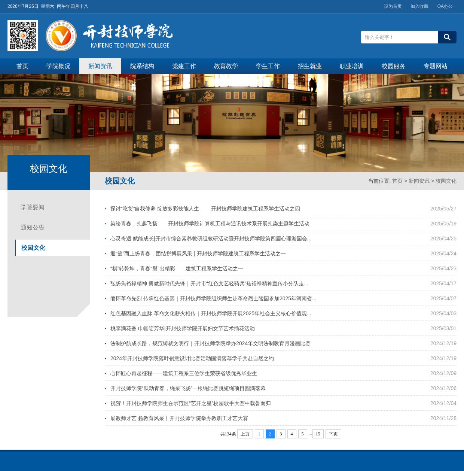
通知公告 (33, 227)
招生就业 (310, 66)
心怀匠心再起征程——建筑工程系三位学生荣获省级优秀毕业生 (183, 373)
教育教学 (226, 66)
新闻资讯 (100, 66)
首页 (22, 66)
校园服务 (394, 66)
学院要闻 (33, 207)
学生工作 (268, 66)
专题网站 (436, 66)
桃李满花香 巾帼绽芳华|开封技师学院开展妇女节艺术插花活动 (182, 328)
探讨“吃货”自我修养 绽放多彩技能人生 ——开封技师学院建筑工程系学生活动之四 (205, 209)
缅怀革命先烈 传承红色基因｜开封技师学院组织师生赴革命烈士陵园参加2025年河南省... (213, 298)
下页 (333, 434)
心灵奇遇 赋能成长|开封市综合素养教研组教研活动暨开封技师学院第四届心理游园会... (210, 238)
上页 (245, 434)
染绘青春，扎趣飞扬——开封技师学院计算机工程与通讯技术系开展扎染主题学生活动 (209, 224)
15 (318, 434)
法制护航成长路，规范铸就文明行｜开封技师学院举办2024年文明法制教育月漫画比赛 (210, 343)
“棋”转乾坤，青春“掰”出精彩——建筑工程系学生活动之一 (176, 268)
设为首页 (393, 6)
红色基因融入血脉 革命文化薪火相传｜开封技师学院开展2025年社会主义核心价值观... (210, 313)
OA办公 (445, 6)
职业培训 (352, 66)
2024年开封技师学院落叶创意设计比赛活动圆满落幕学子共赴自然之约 (192, 358)
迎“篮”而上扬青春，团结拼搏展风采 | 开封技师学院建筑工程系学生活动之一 (198, 253)
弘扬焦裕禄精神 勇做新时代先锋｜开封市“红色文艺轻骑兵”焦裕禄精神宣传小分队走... (209, 283)
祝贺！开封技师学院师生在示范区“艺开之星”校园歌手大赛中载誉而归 (190, 403)
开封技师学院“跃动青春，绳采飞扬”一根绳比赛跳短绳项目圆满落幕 (188, 388)
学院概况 (58, 66)
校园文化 (446, 181)
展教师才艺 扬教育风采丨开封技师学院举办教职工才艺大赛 (179, 418)
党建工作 (184, 66)
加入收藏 (419, 6)
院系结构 (142, 66)
